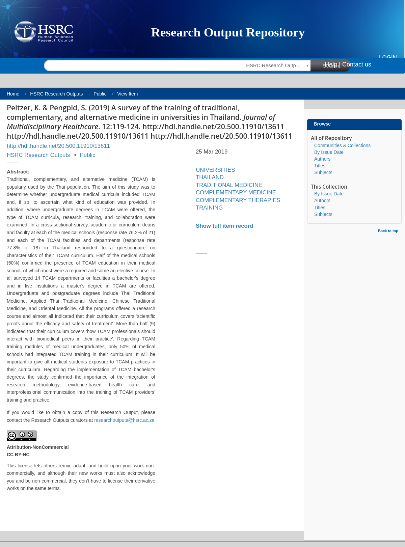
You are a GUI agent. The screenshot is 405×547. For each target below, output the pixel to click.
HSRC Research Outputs (56, 94)
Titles (319, 165)
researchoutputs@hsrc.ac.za (124, 420)
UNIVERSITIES (215, 170)
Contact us (356, 64)
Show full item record (224, 226)
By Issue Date (329, 152)
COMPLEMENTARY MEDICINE (236, 192)
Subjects (323, 172)
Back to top (388, 231)
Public (99, 94)
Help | (333, 64)
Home (13, 94)
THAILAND (210, 177)
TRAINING (209, 207)
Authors (322, 159)
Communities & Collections (342, 145)
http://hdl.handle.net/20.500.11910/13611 (58, 146)
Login (388, 57)
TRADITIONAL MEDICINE (229, 185)
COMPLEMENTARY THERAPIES (238, 200)
